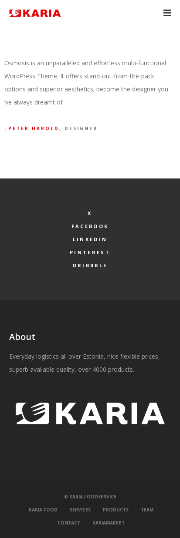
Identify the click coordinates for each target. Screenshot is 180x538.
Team (147, 510)
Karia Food (43, 510)
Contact (69, 523)
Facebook (90, 226)
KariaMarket (108, 523)
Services (80, 510)
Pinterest (90, 252)
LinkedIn (90, 239)
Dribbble (90, 265)
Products (116, 510)
